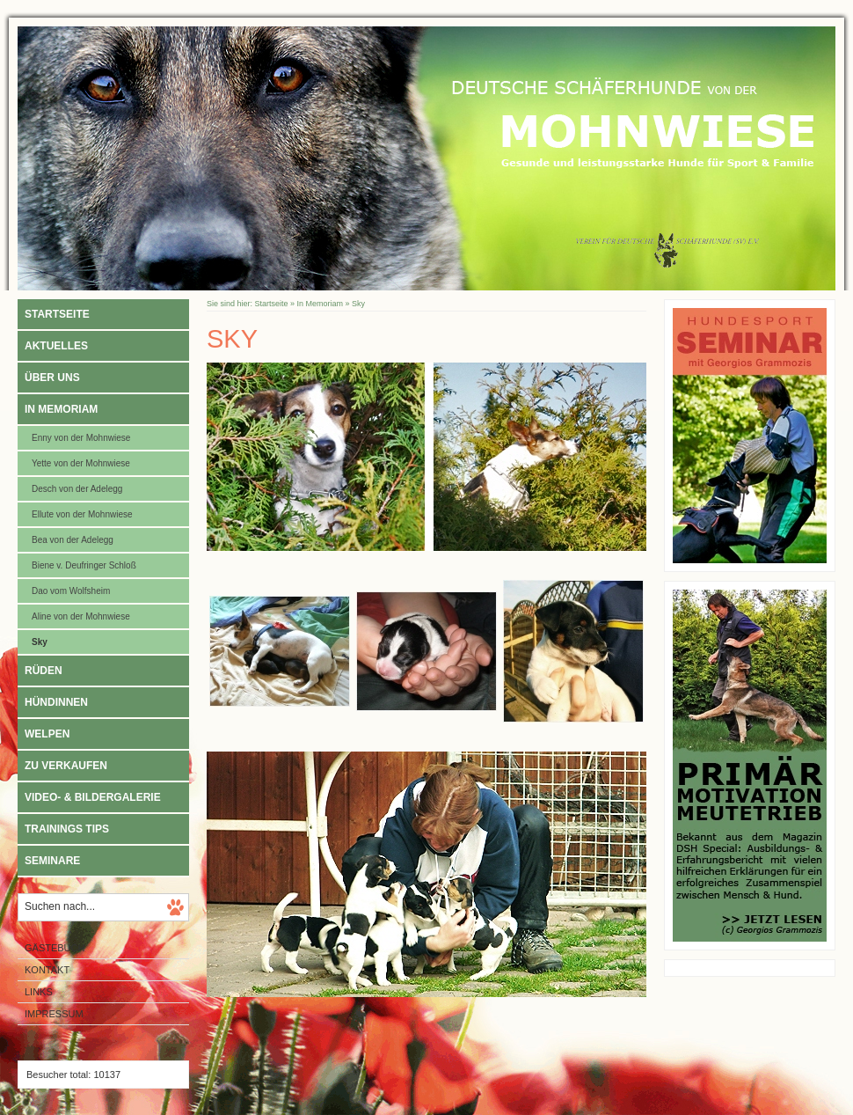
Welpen (47, 734)
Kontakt (47, 970)
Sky (39, 642)
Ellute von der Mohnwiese (82, 514)
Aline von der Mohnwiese (81, 616)
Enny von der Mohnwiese (81, 438)
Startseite (57, 314)
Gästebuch (54, 948)
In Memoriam (61, 409)
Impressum (54, 1014)
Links (39, 992)
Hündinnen (56, 702)
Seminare (52, 861)
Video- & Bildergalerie (93, 797)
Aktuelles (56, 346)
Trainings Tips (67, 829)
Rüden (43, 670)
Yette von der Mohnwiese (81, 463)
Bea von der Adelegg (72, 540)
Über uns (52, 377)
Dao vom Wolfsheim (71, 591)
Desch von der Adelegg (77, 489)
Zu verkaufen (66, 765)
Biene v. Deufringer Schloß (84, 565)
